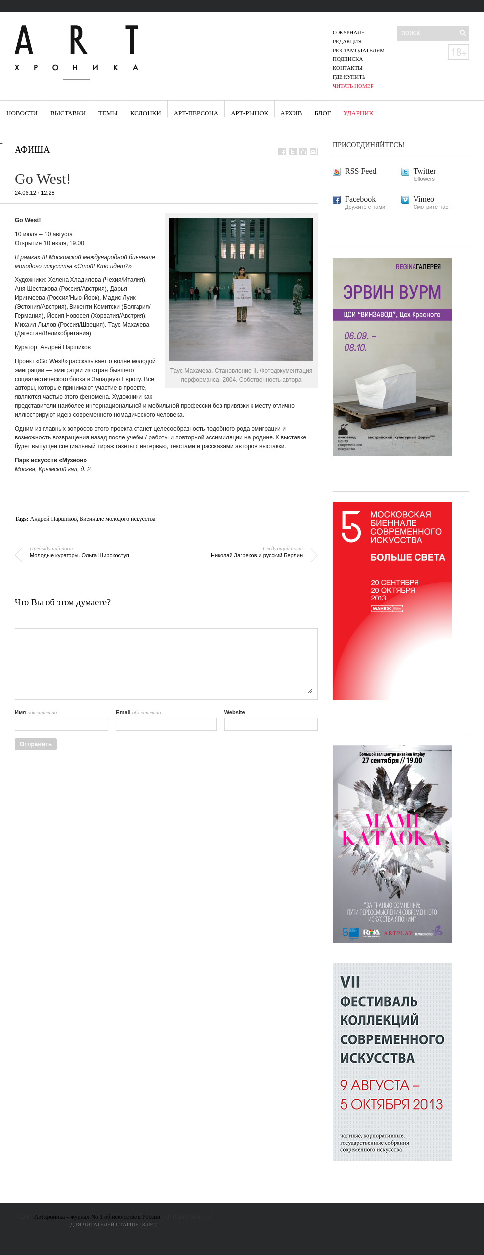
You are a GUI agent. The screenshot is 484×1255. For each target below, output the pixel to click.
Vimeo (424, 199)
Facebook (360, 199)
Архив (291, 113)
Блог (322, 113)
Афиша (32, 150)
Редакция (347, 41)
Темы (108, 113)
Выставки (68, 113)
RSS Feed (361, 171)
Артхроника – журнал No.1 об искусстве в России (97, 1216)
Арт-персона (196, 113)
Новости (22, 113)
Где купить (349, 77)
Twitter (425, 171)
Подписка (348, 59)
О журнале (348, 32)
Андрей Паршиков (53, 518)
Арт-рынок (249, 113)
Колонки (145, 113)
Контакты (348, 68)
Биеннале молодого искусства (117, 518)
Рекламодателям (359, 50)
